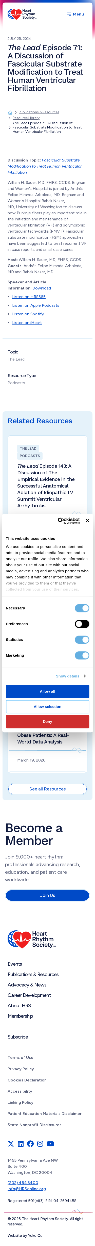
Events (15, 964)
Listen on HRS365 (29, 296)
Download (41, 288)
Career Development (29, 995)
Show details (68, 676)
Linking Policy (20, 1102)
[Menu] (75, 14)
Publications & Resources (33, 974)
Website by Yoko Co (25, 1235)
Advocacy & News (27, 985)
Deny (47, 721)
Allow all (47, 691)
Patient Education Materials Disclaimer (45, 1113)
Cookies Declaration (27, 1080)
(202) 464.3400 (23, 1182)
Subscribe (18, 1037)
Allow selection (47, 706)
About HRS (19, 1005)
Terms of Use (20, 1057)
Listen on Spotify (28, 314)
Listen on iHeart (27, 322)
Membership (20, 1016)
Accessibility (20, 1091)
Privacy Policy (21, 1068)
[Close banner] (87, 521)
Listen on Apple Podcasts (35, 305)
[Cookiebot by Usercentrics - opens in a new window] (60, 520)
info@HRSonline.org (27, 1188)
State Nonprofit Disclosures (35, 1124)
